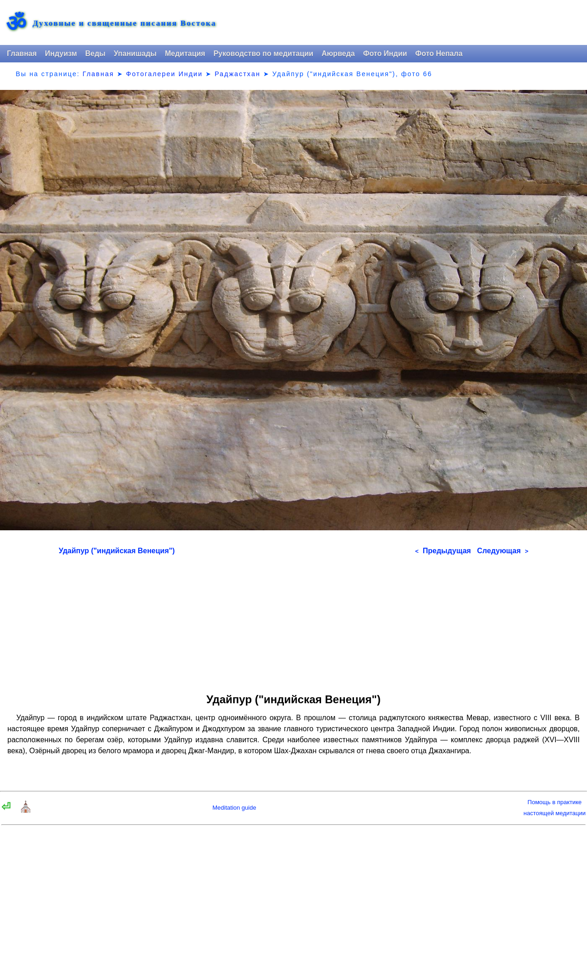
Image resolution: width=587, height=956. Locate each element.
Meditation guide (234, 807)
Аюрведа (338, 53)
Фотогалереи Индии (164, 74)
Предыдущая (443, 551)
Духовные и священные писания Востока (124, 23)
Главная (22, 53)
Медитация (185, 53)
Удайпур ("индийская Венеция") (117, 551)
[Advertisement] (293, 621)
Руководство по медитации (263, 53)
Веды (95, 53)
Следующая (502, 551)
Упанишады (135, 53)
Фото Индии (385, 53)
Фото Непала (439, 53)
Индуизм (61, 53)
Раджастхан (237, 74)
